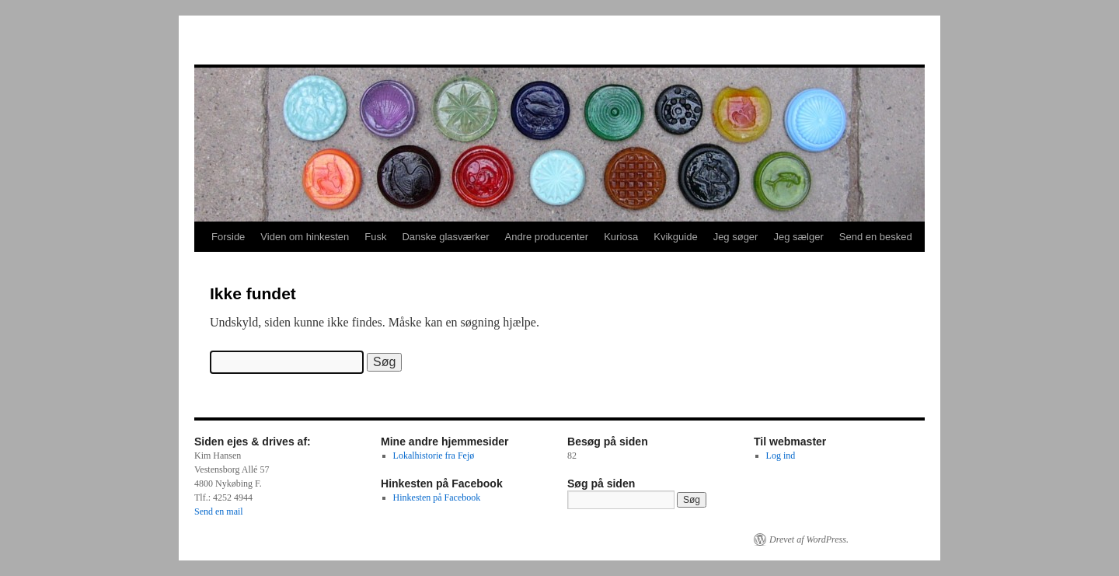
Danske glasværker (445, 237)
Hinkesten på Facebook (437, 497)
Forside (228, 237)
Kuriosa (621, 237)
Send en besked (875, 237)
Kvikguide (675, 237)
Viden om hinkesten (304, 237)
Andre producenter (546, 237)
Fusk (375, 237)
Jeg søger (735, 237)
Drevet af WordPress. (809, 539)
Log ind (781, 455)
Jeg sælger (798, 237)
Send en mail (218, 511)
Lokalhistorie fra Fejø (434, 455)
